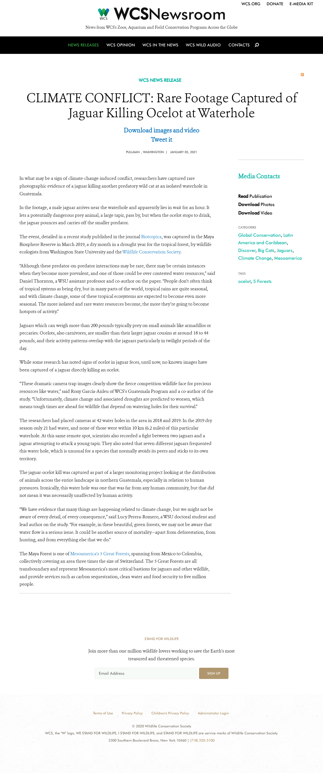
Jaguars (285, 250)
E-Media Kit (301, 3)
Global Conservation (259, 235)
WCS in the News (161, 45)
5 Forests (262, 281)
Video (255, 213)
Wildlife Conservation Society (151, 252)
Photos (256, 204)
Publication (255, 196)
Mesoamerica (288, 258)
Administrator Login (213, 713)
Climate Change (255, 258)
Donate (275, 3)
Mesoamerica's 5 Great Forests (99, 554)
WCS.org (250, 3)
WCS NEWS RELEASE (160, 80)
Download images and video (161, 130)
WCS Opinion (121, 45)
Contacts (238, 45)
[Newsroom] (161, 15)
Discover (247, 250)
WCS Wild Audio (203, 45)
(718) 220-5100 (202, 740)
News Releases (84, 45)
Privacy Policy (132, 713)
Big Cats (266, 250)
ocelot (244, 281)
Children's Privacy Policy (170, 713)
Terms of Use (103, 713)
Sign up (213, 673)
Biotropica (151, 237)
